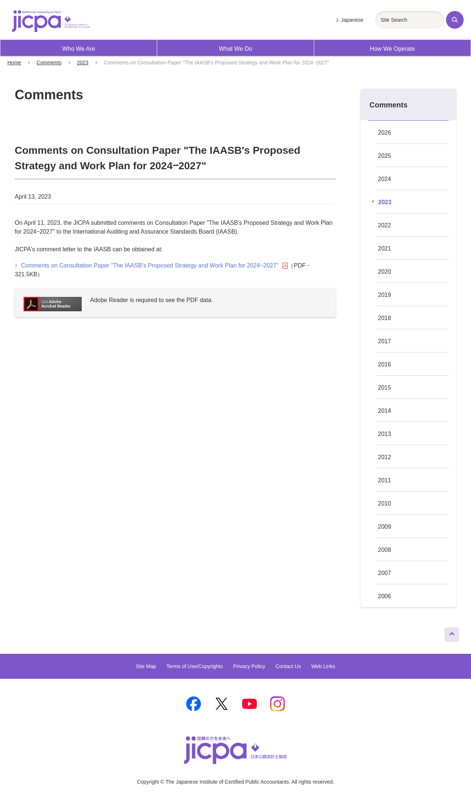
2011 (384, 480)
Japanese (352, 20)
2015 (384, 387)
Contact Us (288, 666)
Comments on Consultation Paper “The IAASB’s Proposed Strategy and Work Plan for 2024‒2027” (154, 265)
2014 (384, 411)
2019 (384, 295)
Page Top (449, 633)
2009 (384, 527)
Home (14, 62)
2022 (384, 225)
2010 (384, 503)
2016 (384, 364)
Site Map (146, 666)
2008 (384, 550)
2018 (384, 318)
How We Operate (392, 49)
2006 (384, 596)
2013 (384, 434)
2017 (384, 341)
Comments (48, 62)
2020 (384, 272)
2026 (384, 133)
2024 (384, 179)
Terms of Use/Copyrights (194, 666)
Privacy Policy (249, 666)
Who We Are (78, 49)
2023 (82, 62)
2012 (384, 457)
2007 (384, 573)
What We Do (235, 49)
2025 (384, 156)
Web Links (323, 666)
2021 (384, 248)
